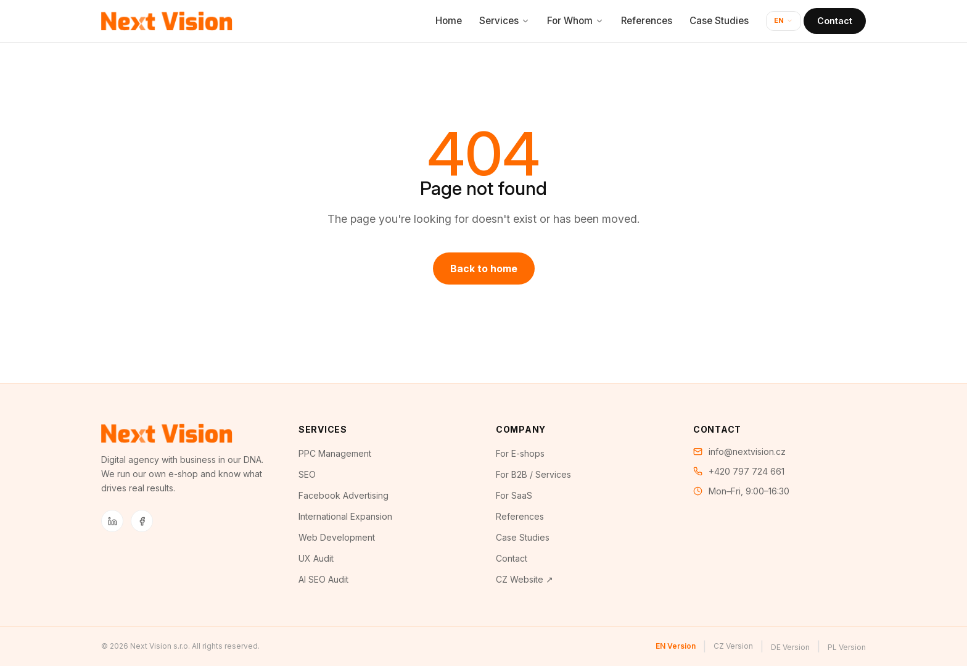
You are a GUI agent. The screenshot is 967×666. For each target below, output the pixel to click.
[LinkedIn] (112, 521)
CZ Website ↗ (524, 579)
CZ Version (733, 646)
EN (783, 20)
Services (504, 21)
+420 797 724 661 (746, 471)
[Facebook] (142, 521)
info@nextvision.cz (747, 451)
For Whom (575, 21)
